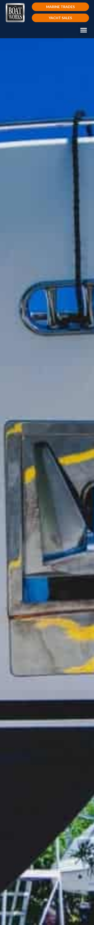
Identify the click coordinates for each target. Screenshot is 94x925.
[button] (60, 7)
